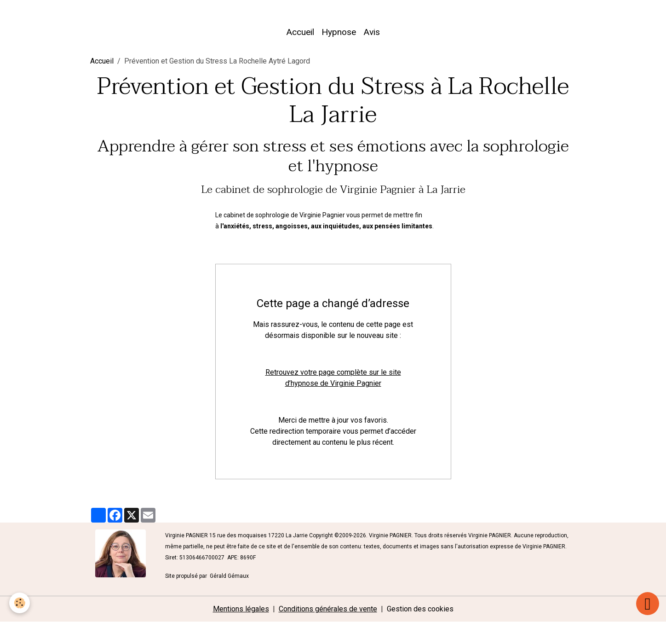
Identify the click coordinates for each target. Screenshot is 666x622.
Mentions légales (241, 609)
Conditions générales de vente (328, 609)
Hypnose (339, 32)
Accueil (300, 32)
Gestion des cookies (420, 609)
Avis (371, 32)
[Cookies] (19, 603)
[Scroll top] (647, 603)
